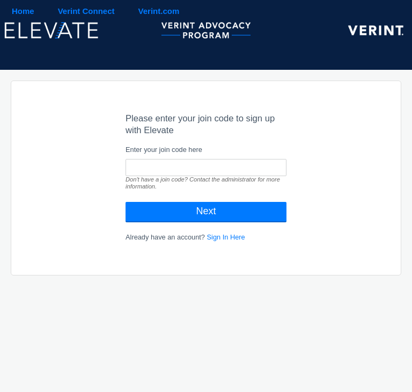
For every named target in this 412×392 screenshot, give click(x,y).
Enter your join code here (164, 150)
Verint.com (159, 11)
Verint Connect (86, 11)
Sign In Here (226, 237)
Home (23, 11)
